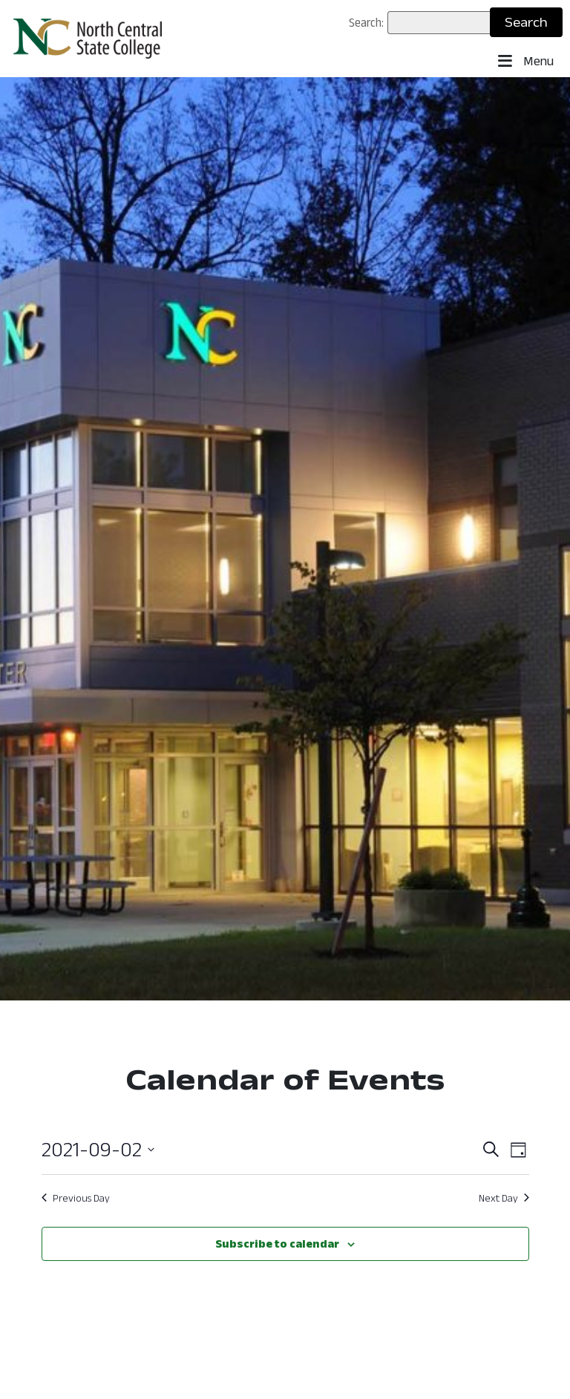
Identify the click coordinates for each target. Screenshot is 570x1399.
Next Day (504, 1198)
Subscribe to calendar (277, 1243)
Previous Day (76, 1198)
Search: (366, 22)
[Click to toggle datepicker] (98, 1149)
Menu (526, 61)
